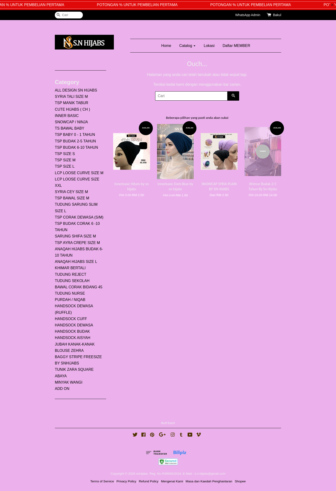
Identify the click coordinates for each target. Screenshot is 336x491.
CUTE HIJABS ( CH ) (72, 109)
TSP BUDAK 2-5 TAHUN (75, 141)
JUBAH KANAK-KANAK (75, 344)
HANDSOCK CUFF (71, 319)
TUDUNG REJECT (70, 274)
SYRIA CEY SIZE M (71, 192)
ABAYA (61, 376)
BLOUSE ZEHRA (69, 351)
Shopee (240, 481)
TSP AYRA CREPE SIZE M (77, 243)
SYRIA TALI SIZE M (71, 97)
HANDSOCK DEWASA (74, 325)
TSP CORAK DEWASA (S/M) (79, 217)
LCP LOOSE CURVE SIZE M (79, 173)
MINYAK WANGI (68, 382)
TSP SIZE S (65, 154)
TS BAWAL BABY (69, 128)
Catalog (187, 46)
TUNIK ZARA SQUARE (74, 369)
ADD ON (62, 389)
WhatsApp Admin (247, 15)
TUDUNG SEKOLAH (72, 281)
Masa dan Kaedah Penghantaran (209, 481)
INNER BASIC (67, 116)
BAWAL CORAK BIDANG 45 (78, 287)
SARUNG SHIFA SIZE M (75, 236)
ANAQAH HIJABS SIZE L (76, 262)
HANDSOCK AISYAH (72, 338)
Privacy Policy (126, 481)
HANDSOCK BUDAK (72, 331)
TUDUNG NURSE (70, 293)
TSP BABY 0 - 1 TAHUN (75, 135)
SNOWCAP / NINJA (71, 122)
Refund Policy (148, 481)
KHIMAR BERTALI (70, 268)
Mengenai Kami (172, 481)
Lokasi (209, 46)
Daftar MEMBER (236, 46)
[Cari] (69, 15)
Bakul (277, 15)
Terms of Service (102, 481)
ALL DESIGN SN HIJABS (76, 90)
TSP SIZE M (65, 160)
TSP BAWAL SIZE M (72, 198)
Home (166, 46)
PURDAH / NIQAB (70, 300)
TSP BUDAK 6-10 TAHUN (76, 147)
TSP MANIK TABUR (71, 103)
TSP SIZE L (64, 166)
